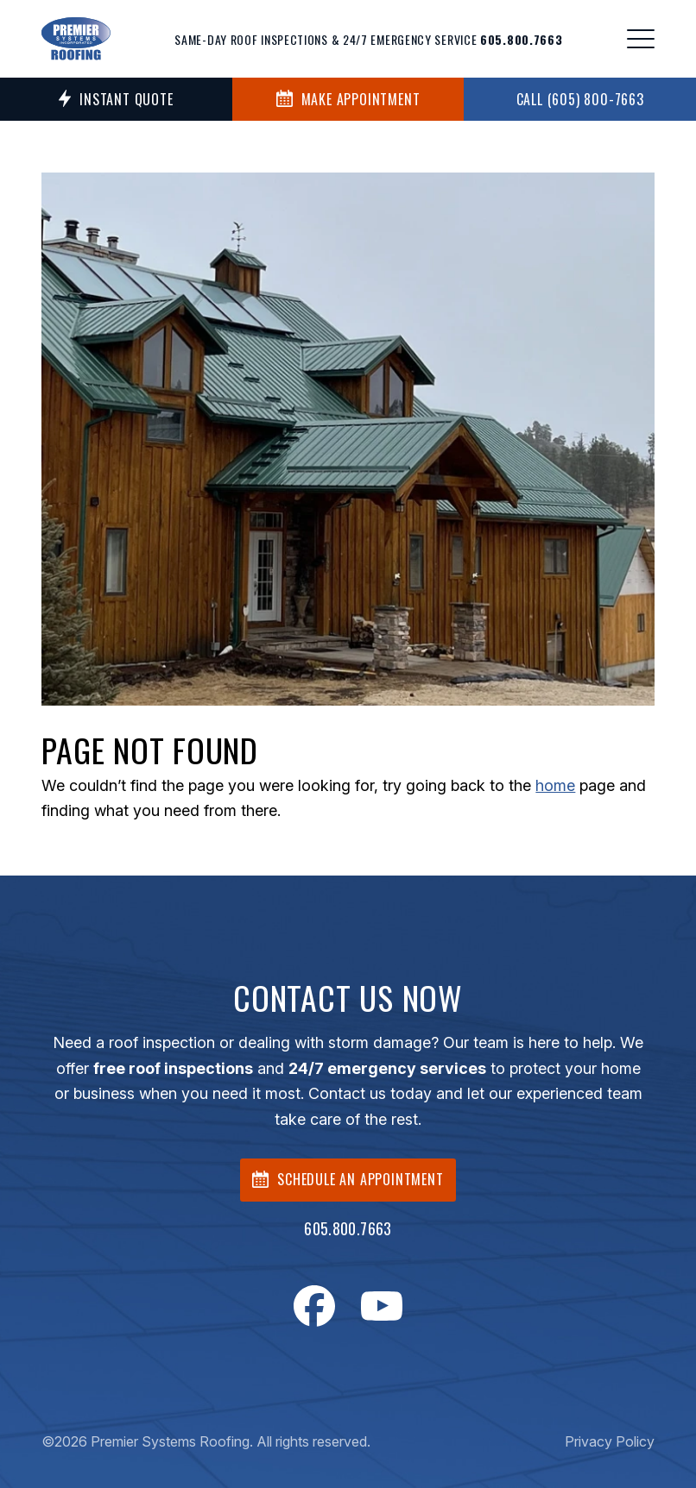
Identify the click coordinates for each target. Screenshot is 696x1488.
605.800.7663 (347, 1228)
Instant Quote (116, 99)
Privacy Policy (610, 1441)
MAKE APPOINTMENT (348, 99)
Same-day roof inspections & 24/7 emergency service (368, 39)
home (555, 785)
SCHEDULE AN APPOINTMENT (347, 1179)
